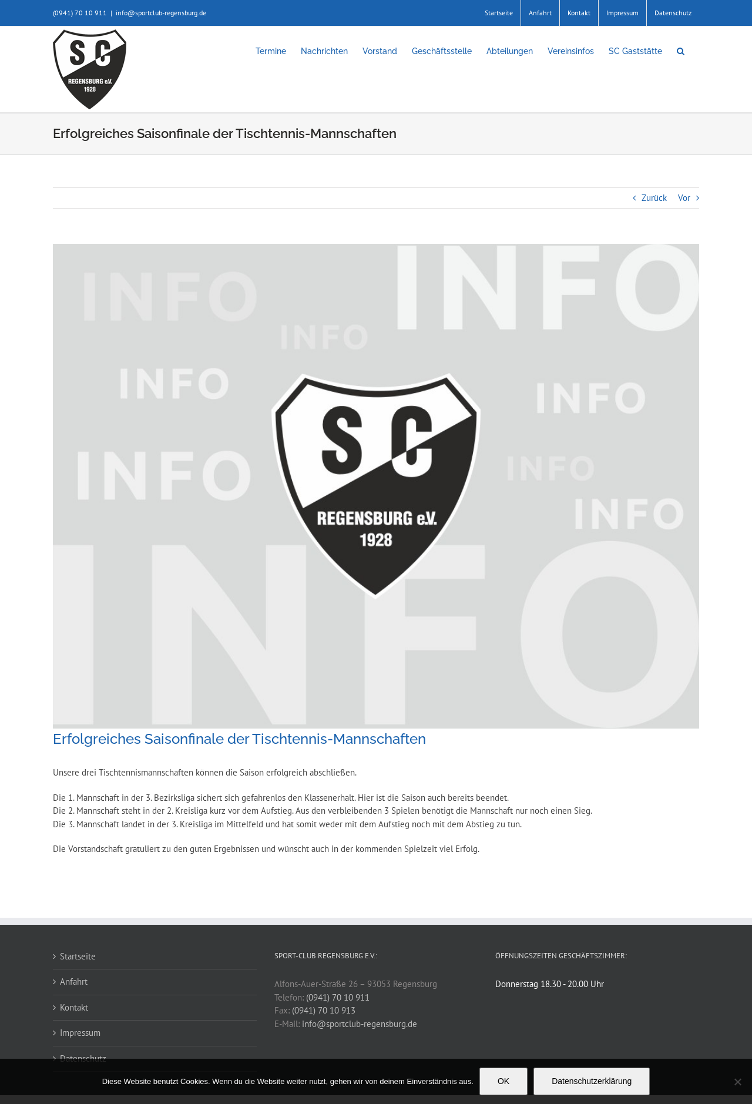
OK (503, 1081)
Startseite (78, 956)
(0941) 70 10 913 (323, 1010)
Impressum (80, 1032)
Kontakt (74, 1007)
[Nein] (737, 1082)
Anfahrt (74, 981)
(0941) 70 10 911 (338, 997)
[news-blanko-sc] (376, 486)
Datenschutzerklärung (592, 1081)
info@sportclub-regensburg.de (161, 12)
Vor (684, 197)
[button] (680, 51)
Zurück (654, 197)
